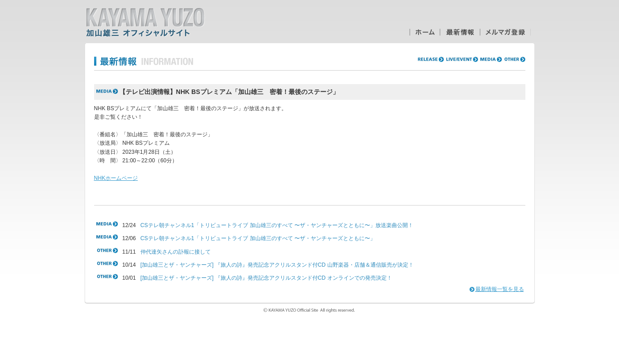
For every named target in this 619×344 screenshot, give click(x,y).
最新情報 (460, 32)
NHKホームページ (116, 178)
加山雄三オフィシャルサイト (145, 22)
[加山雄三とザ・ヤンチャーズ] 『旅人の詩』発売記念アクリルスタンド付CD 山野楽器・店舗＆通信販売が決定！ (277, 265)
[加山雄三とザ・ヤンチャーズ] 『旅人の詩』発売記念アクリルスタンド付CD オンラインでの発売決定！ (266, 278)
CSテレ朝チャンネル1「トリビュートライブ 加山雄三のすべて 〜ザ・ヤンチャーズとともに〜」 (257, 238)
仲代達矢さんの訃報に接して (175, 252)
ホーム (424, 32)
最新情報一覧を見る (499, 289)
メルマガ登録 (505, 32)
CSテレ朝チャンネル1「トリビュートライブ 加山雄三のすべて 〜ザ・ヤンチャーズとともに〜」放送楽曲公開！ (276, 225)
